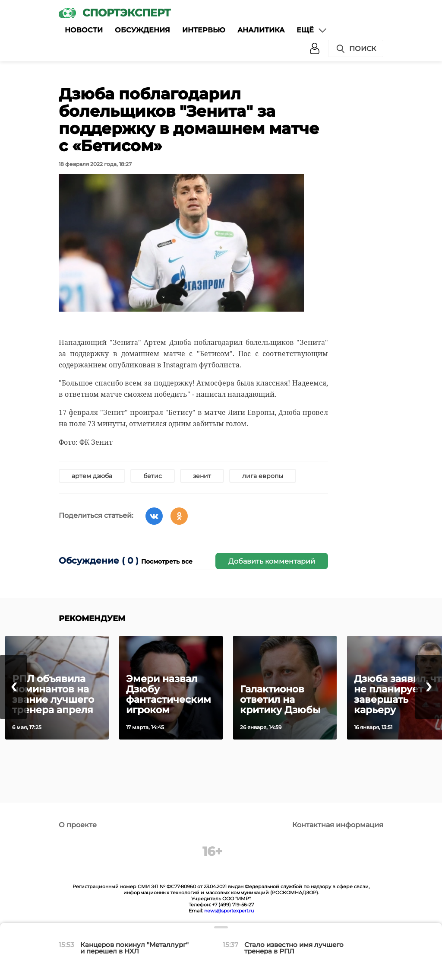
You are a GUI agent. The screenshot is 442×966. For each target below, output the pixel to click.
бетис (152, 476)
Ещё (312, 30)
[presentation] (13, 687)
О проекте (78, 825)
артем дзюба (92, 476)
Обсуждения (142, 30)
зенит (202, 476)
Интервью (203, 30)
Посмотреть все (167, 561)
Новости (84, 30)
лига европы (262, 476)
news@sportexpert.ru (229, 911)
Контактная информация (337, 825)
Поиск (355, 49)
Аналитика (260, 30)
